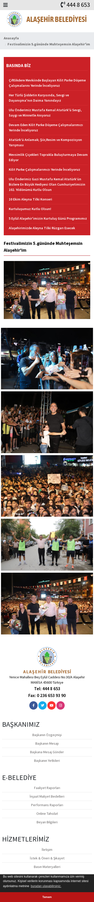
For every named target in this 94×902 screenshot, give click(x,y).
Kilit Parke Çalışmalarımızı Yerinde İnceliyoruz (44, 169)
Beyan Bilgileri (47, 822)
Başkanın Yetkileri (47, 760)
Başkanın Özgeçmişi (47, 735)
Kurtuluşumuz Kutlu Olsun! (30, 209)
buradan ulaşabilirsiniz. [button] (46, 886)
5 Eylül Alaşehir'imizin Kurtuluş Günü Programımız (48, 218)
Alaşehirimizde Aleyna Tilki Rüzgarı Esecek (42, 228)
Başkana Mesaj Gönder (47, 752)
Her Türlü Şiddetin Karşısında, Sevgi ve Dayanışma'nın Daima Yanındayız (39, 98)
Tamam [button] (47, 896)
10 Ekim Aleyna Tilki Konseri (30, 199)
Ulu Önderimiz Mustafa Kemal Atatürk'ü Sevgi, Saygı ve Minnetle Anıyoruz (45, 113)
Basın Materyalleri (47, 866)
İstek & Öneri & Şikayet (47, 858)
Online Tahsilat (47, 813)
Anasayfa (11, 38)
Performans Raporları (47, 805)
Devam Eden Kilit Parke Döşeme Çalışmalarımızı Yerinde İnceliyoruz (46, 127)
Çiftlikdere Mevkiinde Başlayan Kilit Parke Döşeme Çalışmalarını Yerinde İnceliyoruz (47, 83)
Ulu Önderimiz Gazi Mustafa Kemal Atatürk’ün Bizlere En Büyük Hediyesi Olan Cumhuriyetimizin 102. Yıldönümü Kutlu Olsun (47, 184)
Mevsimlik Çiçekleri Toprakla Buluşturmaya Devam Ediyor (48, 157)
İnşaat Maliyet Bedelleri (47, 796)
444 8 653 (78, 5)
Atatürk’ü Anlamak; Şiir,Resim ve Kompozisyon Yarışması (45, 142)
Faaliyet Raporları (47, 787)
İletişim (47, 849)
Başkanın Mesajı (47, 743)
